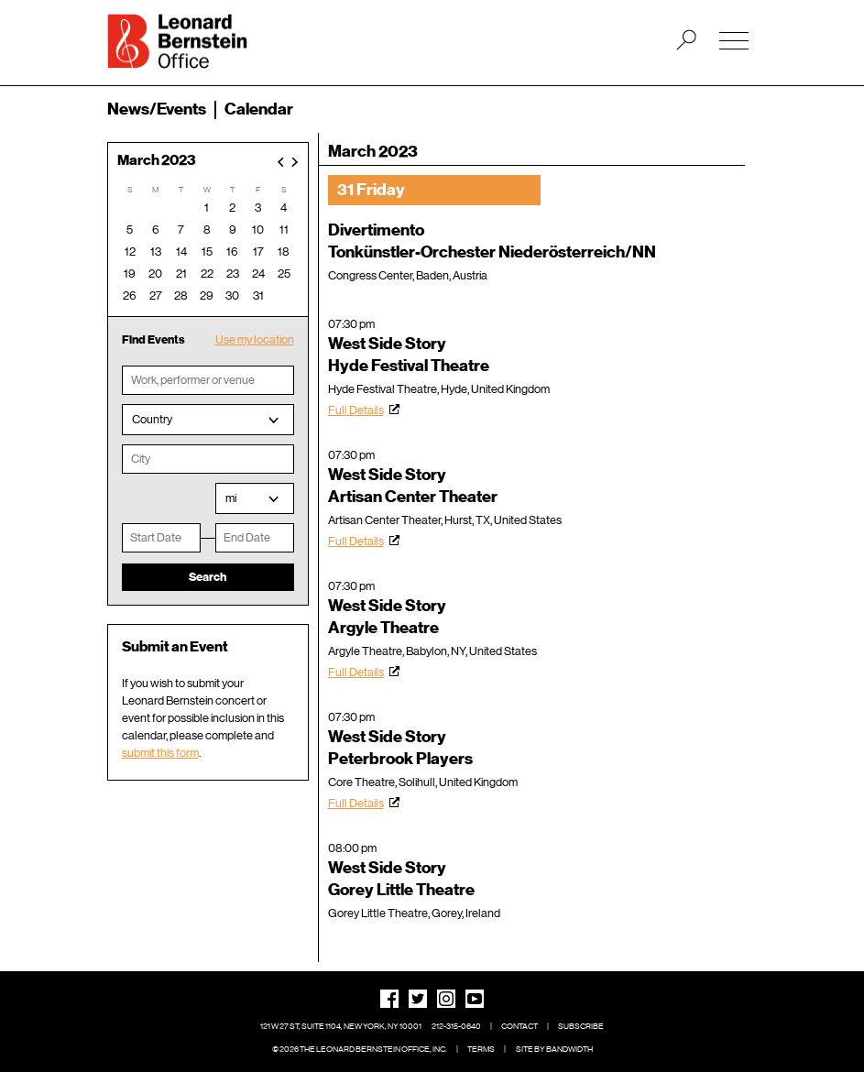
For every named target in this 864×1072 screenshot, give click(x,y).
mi (230, 498)
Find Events (153, 339)
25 (284, 273)
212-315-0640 (456, 1026)
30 (232, 295)
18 (284, 251)
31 (258, 295)
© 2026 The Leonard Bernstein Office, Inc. (359, 1049)
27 (155, 295)
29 (206, 295)
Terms (481, 1049)
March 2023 (156, 161)
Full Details (356, 410)
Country (152, 419)
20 (155, 273)
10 (258, 229)
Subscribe (581, 1026)
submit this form (160, 753)
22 (207, 273)
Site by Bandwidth (554, 1049)
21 (181, 273)
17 (258, 251)
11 (284, 229)
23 (232, 273)
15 (207, 251)
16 (232, 251)
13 (155, 251)
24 (258, 273)
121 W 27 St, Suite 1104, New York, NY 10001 (340, 1026)
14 (181, 251)
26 (130, 295)
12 (130, 251)
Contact (519, 1026)
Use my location (254, 339)
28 (181, 295)
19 (130, 273)
